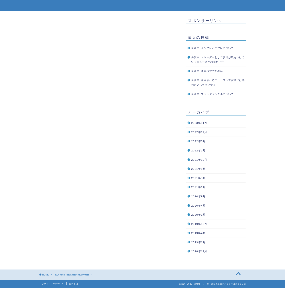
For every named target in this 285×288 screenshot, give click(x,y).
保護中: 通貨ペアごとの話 (207, 71)
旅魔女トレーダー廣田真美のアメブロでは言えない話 (142, 5)
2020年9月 (198, 196)
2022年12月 (199, 132)
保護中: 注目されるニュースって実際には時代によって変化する (218, 82)
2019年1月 (198, 242)
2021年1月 (198, 187)
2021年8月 (198, 168)
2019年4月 (198, 232)
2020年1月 (198, 214)
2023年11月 (199, 122)
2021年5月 (198, 178)
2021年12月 (199, 159)
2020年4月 (198, 205)
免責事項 (73, 284)
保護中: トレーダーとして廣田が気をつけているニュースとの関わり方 (218, 59)
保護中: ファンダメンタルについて (212, 94)
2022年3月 (198, 141)
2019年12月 (199, 223)
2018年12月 (199, 251)
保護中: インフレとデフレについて (212, 48)
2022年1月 (198, 150)
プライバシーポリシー (53, 284)
